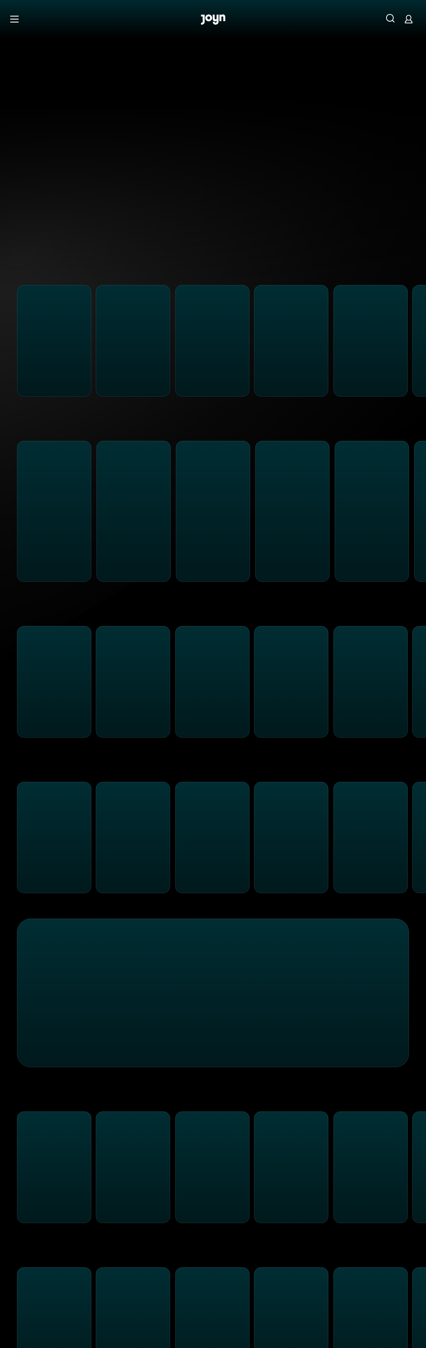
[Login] (409, 18)
